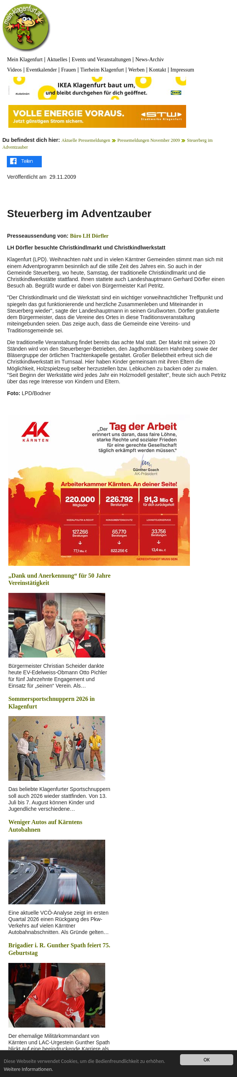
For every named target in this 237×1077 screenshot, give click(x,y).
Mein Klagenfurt (25, 59)
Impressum (182, 70)
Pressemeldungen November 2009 (148, 140)
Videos (14, 70)
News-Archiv (149, 59)
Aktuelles (57, 59)
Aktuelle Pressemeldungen (86, 140)
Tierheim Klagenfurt (102, 70)
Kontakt (157, 70)
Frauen (68, 70)
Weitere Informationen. (28, 1069)
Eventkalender (41, 70)
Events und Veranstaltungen (101, 59)
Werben (136, 70)
